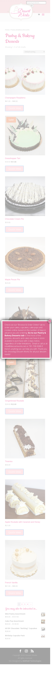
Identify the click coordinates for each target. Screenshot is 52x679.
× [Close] (50, 321)
